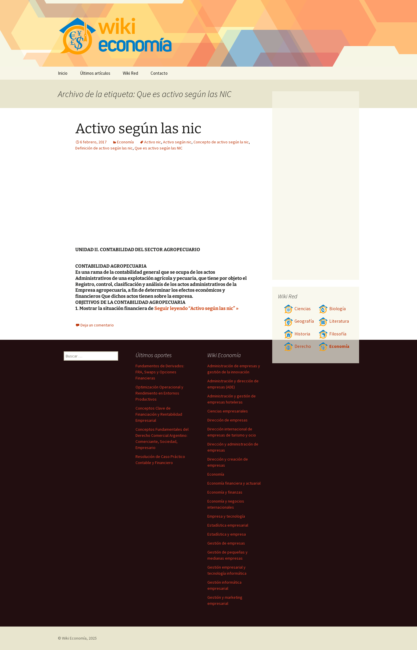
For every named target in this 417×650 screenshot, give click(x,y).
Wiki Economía (74, 638)
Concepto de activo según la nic (221, 142)
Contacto (159, 73)
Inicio (62, 73)
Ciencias (297, 308)
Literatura (334, 321)
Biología (332, 308)
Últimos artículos (95, 73)
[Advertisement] (198, 203)
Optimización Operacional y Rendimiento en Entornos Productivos (159, 393)
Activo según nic (177, 142)
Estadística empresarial (227, 525)
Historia (297, 334)
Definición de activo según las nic (104, 148)
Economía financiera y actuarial (234, 483)
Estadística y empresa (226, 534)
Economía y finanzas (224, 492)
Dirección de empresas (227, 420)
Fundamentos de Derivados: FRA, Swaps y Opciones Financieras (160, 372)
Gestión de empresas (226, 543)
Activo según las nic (138, 128)
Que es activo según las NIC (158, 148)
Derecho (297, 346)
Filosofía (332, 334)
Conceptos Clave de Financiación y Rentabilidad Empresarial (159, 414)
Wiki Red (130, 73)
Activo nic (152, 142)
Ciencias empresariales (227, 411)
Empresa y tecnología (226, 516)
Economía (125, 142)
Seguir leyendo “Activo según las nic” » (196, 308)
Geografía (299, 321)
